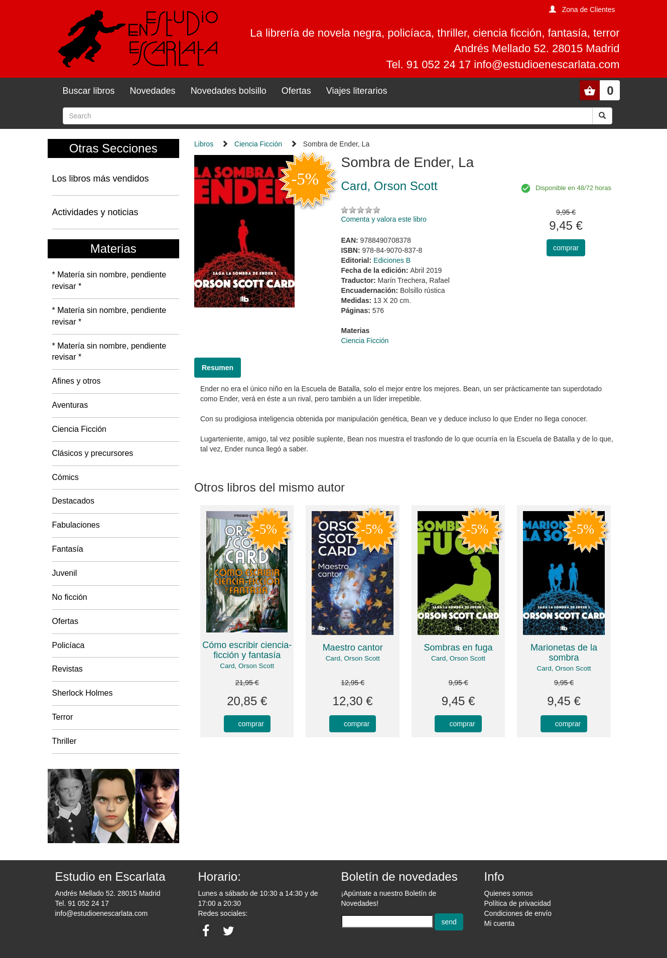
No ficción (69, 597)
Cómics (65, 477)
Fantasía (67, 549)
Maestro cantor (353, 648)
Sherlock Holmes (82, 693)
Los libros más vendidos (100, 179)
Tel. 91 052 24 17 (82, 903)
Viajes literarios (356, 91)
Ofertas (296, 91)
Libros (203, 144)
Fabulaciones (76, 525)
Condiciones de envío (518, 913)
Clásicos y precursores (93, 453)
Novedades (153, 91)
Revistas (67, 669)
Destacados (73, 501)
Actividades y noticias (95, 212)
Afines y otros (76, 381)
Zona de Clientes (588, 10)
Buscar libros (89, 91)
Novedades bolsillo (228, 91)
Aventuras (70, 405)
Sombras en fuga (458, 648)
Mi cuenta (499, 923)
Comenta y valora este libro (383, 219)
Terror (62, 717)
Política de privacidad (517, 903)
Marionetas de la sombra (563, 653)
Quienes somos (508, 893)
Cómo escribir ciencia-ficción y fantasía (247, 650)
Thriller (64, 741)
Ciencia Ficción (79, 429)
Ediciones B (392, 260)
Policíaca (68, 645)
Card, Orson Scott (247, 666)
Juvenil (64, 573)
